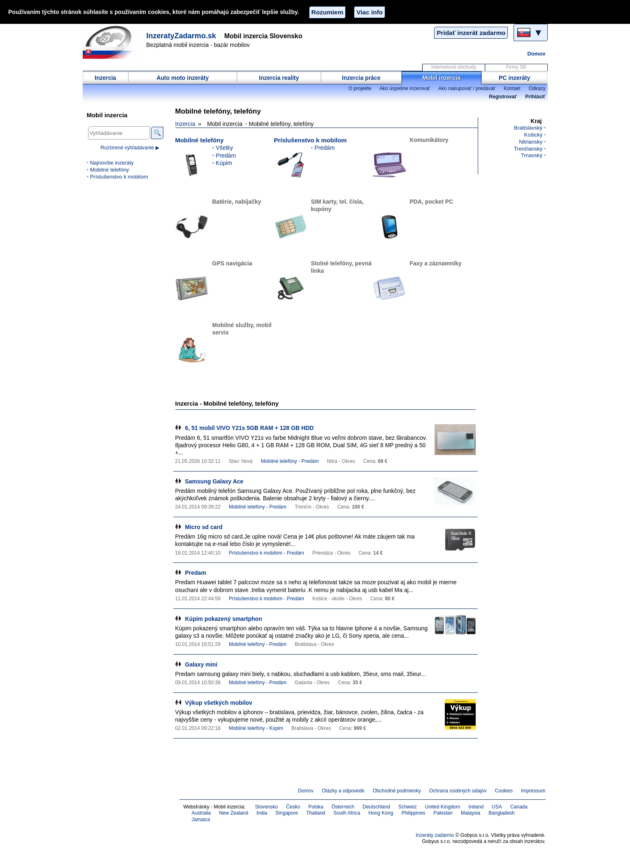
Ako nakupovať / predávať (466, 88)
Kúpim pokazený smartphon (223, 618)
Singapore (286, 813)
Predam (195, 572)
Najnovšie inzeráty (112, 163)
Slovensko (266, 807)
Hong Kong (380, 813)
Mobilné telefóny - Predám (289, 461)
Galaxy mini (201, 664)
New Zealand (233, 813)
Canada (519, 807)
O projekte (360, 88)
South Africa (346, 813)
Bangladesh (501, 813)
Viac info (369, 12)
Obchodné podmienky (397, 791)
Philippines (413, 813)
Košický (533, 135)
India (261, 813)
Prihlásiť (535, 97)
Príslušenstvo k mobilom (310, 140)
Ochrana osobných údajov (458, 791)
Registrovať (503, 97)
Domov (536, 54)
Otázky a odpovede (343, 791)
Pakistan (443, 813)
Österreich (342, 807)
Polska (315, 807)
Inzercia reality (279, 77)
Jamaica (201, 819)
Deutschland (376, 807)
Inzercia (105, 77)
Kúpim (224, 163)
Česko (293, 807)
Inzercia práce (361, 77)
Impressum (533, 791)
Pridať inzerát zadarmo (471, 32)
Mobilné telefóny (199, 140)
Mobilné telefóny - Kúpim (256, 728)
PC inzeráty (514, 77)
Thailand (315, 813)
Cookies (504, 791)
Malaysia (470, 813)
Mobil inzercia (441, 77)
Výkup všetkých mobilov (218, 702)
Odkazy (537, 88)
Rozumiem (328, 12)
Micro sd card (204, 527)
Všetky (224, 147)
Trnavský (531, 155)
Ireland (476, 807)
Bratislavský (528, 128)
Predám (226, 155)
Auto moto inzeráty (182, 77)
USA (497, 807)
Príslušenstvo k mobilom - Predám (266, 553)
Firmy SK (516, 67)
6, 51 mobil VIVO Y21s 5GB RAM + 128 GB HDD (249, 428)
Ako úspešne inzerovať (404, 88)
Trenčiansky (528, 149)
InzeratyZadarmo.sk (181, 36)
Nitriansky (530, 142)
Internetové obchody (453, 67)
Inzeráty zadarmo (435, 835)
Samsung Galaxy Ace (214, 481)
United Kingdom (442, 807)
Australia (201, 813)
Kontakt (512, 88)
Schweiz (407, 807)
